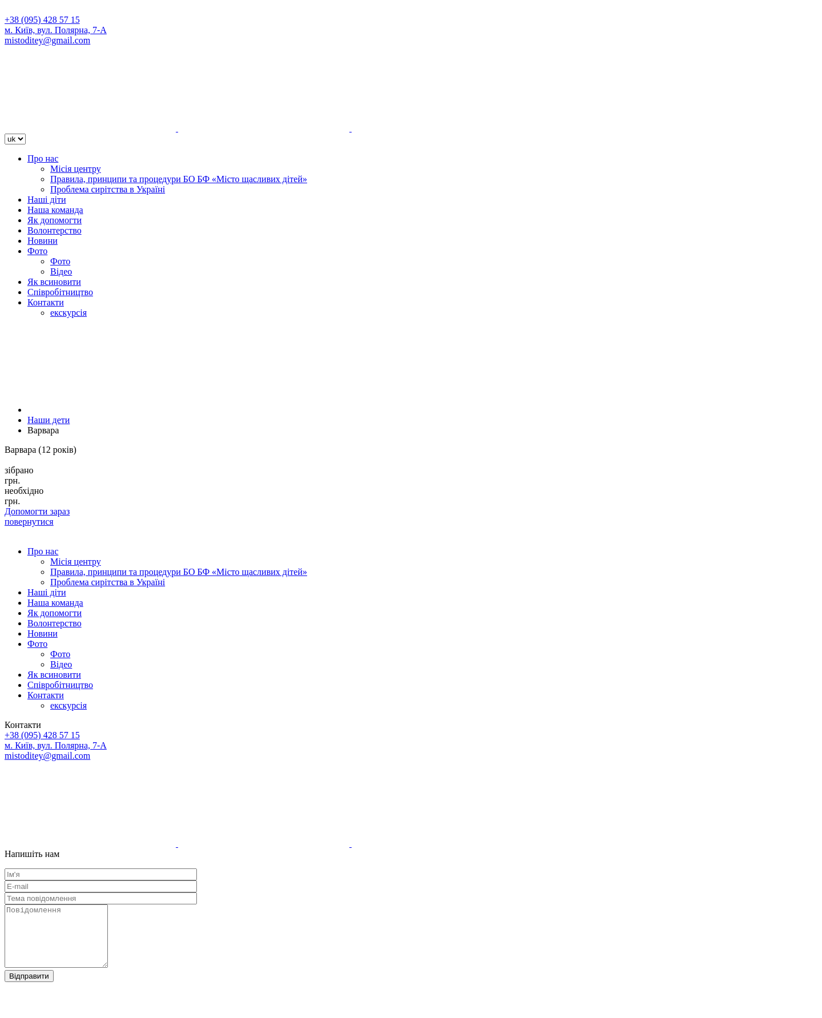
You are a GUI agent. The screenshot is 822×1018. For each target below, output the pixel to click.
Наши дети (48, 420)
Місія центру (75, 169)
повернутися (29, 521)
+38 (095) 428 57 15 (42, 20)
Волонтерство (54, 230)
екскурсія (68, 312)
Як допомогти (54, 220)
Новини (42, 241)
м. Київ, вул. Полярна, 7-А (56, 30)
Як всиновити (54, 282)
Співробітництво (60, 292)
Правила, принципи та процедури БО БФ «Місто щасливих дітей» (178, 179)
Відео (61, 271)
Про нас (42, 158)
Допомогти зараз (37, 511)
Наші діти (46, 199)
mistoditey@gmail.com (47, 40)
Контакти (45, 302)
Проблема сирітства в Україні (107, 189)
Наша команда (55, 210)
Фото (37, 251)
